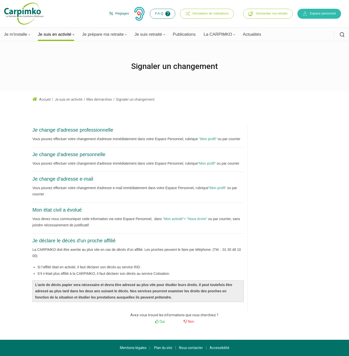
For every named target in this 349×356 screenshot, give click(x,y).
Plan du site (163, 348)
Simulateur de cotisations (207, 13)
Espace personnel (319, 13)
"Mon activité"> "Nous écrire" (185, 219)
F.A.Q (163, 13)
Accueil (41, 99)
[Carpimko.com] (24, 13)
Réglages (119, 13)
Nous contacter (191, 348)
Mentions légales (133, 348)
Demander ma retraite (271, 13)
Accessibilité (219, 348)
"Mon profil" (208, 139)
